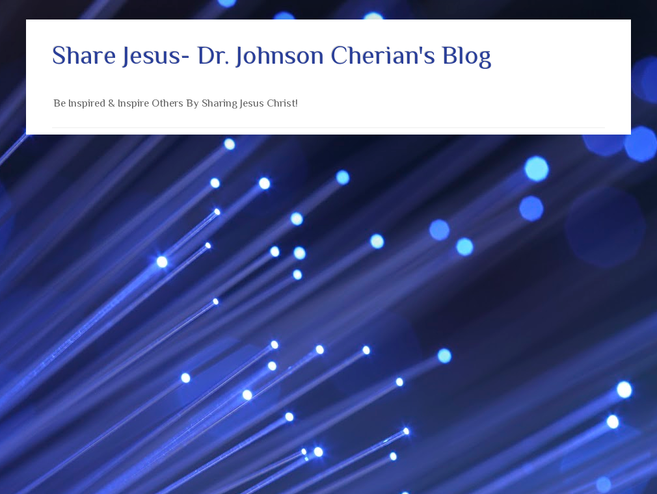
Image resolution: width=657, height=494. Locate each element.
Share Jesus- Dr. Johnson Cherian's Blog (272, 55)
